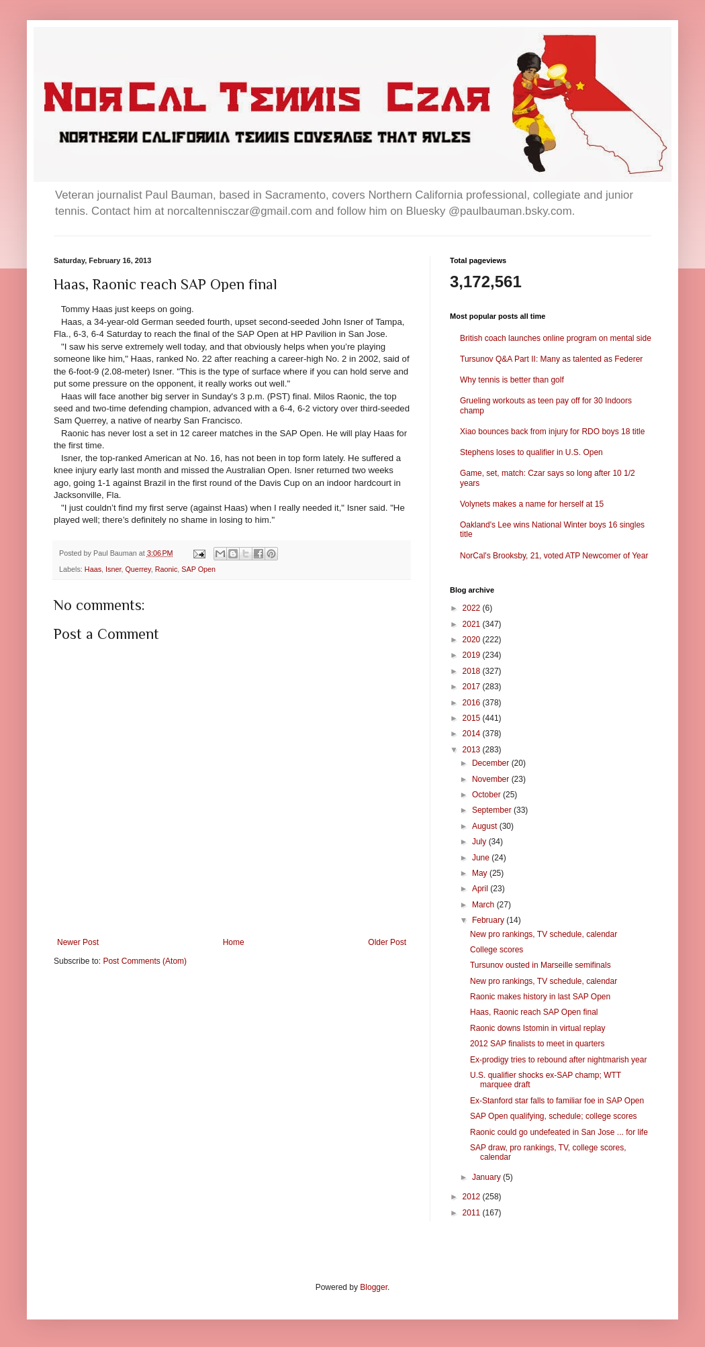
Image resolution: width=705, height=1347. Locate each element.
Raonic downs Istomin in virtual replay (537, 1028)
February (489, 920)
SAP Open (198, 569)
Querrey (137, 569)
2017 (473, 686)
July (480, 841)
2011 (473, 1212)
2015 (473, 718)
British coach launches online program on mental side (555, 338)
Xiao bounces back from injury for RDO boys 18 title (552, 431)
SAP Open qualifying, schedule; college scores (553, 1116)
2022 (473, 608)
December (492, 763)
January (487, 1177)
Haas (93, 569)
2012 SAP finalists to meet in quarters (537, 1043)
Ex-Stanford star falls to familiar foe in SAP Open (557, 1100)
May (480, 873)
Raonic (166, 569)
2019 (473, 655)
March (484, 904)
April (481, 888)
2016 (473, 702)
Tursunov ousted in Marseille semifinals (540, 965)
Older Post (387, 942)
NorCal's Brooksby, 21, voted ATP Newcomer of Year (554, 555)
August (486, 826)
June (481, 857)
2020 (473, 639)
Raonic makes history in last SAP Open (540, 996)
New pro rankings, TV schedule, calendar (543, 934)
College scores (496, 949)
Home (233, 942)
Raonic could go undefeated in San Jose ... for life (559, 1132)
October (487, 794)
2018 (473, 671)
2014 (473, 733)
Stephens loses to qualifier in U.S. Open (531, 452)
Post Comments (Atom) (145, 961)
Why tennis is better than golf (512, 380)
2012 (473, 1196)
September (493, 810)
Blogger (373, 1287)
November (492, 779)
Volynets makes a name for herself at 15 (532, 504)
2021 (473, 624)
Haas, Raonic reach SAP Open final (534, 1012)
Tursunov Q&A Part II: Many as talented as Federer (551, 359)
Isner (113, 569)
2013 (473, 749)
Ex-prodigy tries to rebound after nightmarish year (558, 1059)
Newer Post (78, 942)
